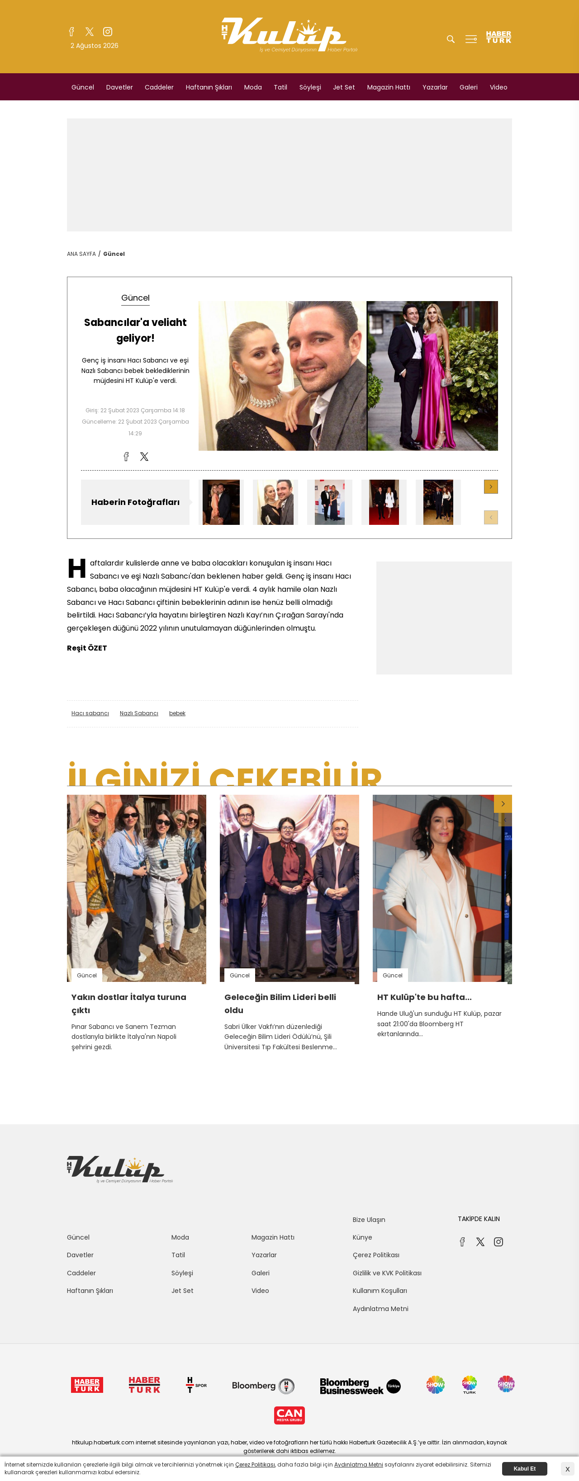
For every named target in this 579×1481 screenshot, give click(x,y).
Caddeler (159, 87)
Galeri (469, 87)
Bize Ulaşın (369, 1219)
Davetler (119, 87)
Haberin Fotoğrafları (135, 502)
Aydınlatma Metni (380, 1308)
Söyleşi (310, 87)
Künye (362, 1237)
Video (499, 87)
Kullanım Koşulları (380, 1290)
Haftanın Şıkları (209, 87)
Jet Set (344, 87)
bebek (177, 713)
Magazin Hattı (388, 87)
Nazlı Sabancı (139, 713)
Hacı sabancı (90, 713)
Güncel (82, 87)
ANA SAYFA (81, 254)
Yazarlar (435, 87)
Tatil (280, 87)
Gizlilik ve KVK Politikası (387, 1273)
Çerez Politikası (376, 1254)
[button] (491, 487)
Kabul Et (525, 1469)
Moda (253, 87)
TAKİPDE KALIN (479, 1218)
